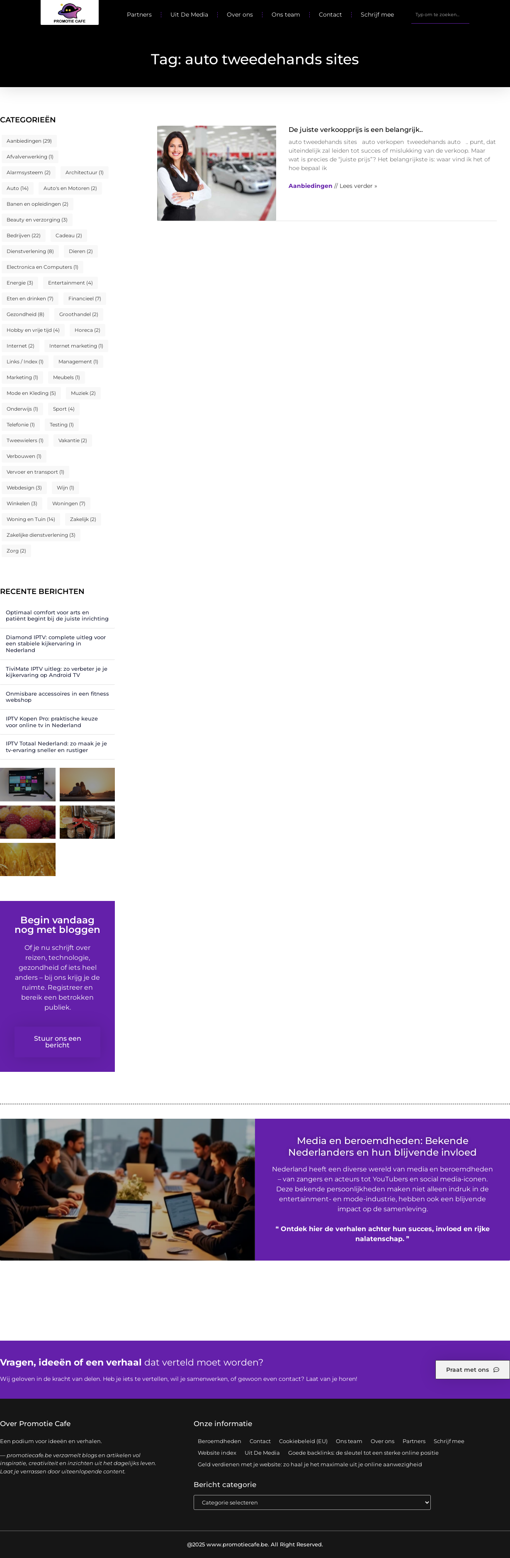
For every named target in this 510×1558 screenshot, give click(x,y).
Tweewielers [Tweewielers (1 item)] (25, 440)
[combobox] (440, 14)
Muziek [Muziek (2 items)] (83, 393)
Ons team (286, 14)
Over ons (240, 14)
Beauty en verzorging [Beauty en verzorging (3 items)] (37, 220)
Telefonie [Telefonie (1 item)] (21, 424)
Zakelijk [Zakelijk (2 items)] (83, 519)
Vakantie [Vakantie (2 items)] (72, 440)
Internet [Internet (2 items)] (20, 346)
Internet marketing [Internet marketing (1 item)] (76, 346)
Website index (217, 1452)
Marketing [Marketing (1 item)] (22, 377)
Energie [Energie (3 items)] (20, 283)
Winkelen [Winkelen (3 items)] (22, 503)
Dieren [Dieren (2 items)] (81, 251)
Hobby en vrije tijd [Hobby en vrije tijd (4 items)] (33, 330)
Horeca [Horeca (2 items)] (87, 330)
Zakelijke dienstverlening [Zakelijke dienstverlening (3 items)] (41, 535)
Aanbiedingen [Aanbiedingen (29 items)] (29, 141)
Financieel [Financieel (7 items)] (84, 298)
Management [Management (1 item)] (78, 361)
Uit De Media (189, 14)
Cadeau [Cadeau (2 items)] (69, 235)
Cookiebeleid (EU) (303, 1441)
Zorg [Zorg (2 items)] (16, 551)
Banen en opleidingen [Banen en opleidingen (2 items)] (37, 204)
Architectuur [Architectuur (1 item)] (85, 172)
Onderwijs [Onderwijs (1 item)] (22, 409)
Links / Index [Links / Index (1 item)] (25, 361)
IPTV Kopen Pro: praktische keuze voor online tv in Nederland (52, 721)
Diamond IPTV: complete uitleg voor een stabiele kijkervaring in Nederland (56, 643)
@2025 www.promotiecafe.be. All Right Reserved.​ (255, 1544)
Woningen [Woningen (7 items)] (68, 503)
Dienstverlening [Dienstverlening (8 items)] (30, 251)
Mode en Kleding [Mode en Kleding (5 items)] (31, 393)
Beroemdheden (219, 1441)
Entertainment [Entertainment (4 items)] (70, 283)
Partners (139, 14)
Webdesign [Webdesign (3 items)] (24, 487)
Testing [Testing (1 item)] (62, 424)
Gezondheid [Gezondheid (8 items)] (25, 314)
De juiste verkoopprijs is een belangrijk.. (356, 130)
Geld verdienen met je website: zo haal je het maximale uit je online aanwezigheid (310, 1464)
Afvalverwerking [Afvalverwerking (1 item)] (30, 156)
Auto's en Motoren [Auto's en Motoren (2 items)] (70, 188)
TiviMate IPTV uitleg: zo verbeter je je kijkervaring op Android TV (56, 672)
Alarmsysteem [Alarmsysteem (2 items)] (29, 172)
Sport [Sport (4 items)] (64, 409)
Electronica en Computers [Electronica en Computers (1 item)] (42, 267)
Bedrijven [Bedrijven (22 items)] (24, 235)
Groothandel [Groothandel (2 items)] (78, 314)
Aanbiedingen (311, 186)
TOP (483, 1528)
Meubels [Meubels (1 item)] (66, 377)
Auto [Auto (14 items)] (18, 188)
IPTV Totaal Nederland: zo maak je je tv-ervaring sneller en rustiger (56, 746)
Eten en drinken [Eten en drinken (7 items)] (30, 298)
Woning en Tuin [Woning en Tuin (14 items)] (31, 519)
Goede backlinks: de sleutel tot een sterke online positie (363, 1452)
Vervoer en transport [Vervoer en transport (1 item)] (35, 472)
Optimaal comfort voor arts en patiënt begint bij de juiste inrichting (57, 615)
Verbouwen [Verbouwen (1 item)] (24, 456)
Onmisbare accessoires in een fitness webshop (57, 697)
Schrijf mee (377, 14)
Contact (330, 14)
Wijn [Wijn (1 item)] (65, 487)
